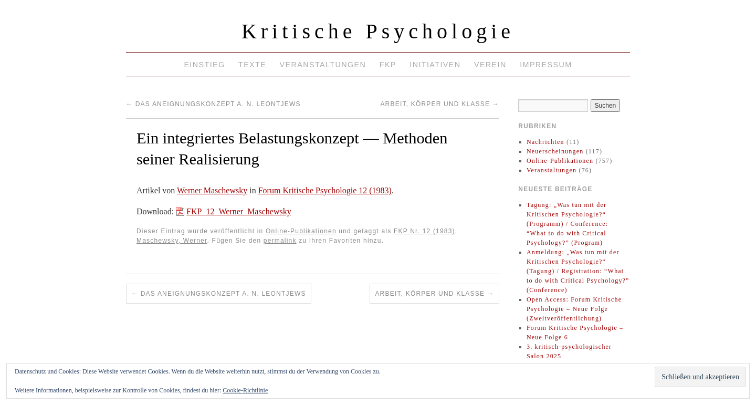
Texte (252, 64)
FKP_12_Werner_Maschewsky (238, 211)
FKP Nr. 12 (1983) (424, 231)
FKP (388, 64)
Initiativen (435, 64)
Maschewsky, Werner (171, 240)
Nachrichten (545, 142)
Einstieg (204, 64)
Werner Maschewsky (212, 190)
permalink (280, 240)
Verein (490, 64)
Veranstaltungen (323, 64)
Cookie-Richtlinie (245, 390)
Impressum (546, 64)
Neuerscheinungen (555, 151)
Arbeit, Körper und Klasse (439, 104)
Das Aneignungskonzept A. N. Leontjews (213, 104)
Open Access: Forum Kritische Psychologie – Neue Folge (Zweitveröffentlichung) (574, 309)
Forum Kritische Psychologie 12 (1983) (325, 190)
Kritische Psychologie (378, 31)
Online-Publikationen (301, 231)
